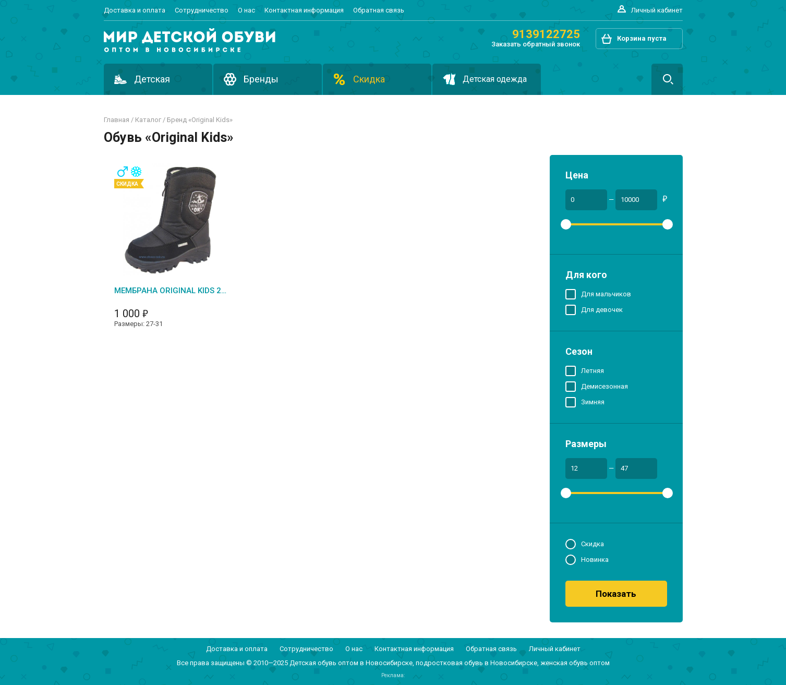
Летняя (592, 370)
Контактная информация (304, 10)
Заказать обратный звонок (535, 44)
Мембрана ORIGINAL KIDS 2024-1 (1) (170, 290)
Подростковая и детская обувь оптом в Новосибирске (189, 40)
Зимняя (592, 401)
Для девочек (602, 309)
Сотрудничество (201, 10)
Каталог (148, 120)
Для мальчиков (606, 293)
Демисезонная (604, 385)
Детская (152, 79)
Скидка (369, 79)
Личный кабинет (657, 10)
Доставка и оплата (134, 10)
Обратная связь (378, 10)
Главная (116, 120)
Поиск (667, 79)
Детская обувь (312, 663)
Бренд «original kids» (200, 120)
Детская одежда (495, 79)
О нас (246, 10)
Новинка (595, 559)
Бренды (261, 79)
